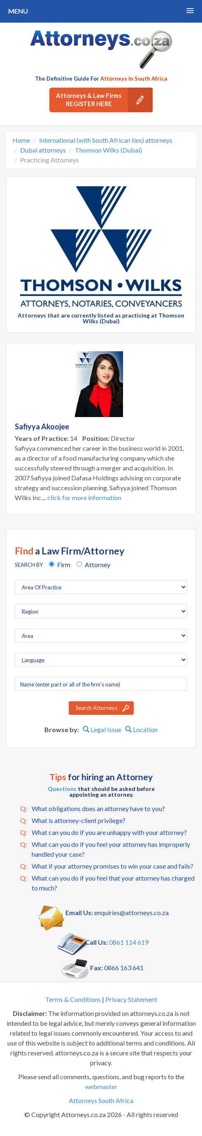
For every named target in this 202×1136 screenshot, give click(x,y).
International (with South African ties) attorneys (105, 140)
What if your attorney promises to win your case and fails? (106, 866)
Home (21, 140)
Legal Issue (102, 729)
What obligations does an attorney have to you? (92, 809)
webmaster (101, 1086)
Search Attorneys (96, 708)
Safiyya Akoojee (42, 426)
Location (141, 729)
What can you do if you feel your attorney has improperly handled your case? (105, 848)
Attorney (97, 564)
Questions (62, 788)
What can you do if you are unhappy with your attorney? (103, 832)
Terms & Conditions (73, 999)
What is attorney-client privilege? (72, 820)
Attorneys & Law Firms (104, 100)
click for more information (84, 497)
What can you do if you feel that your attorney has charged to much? (107, 882)
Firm (63, 564)
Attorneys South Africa (101, 1100)
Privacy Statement (131, 999)
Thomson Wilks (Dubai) (108, 150)
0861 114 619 (129, 942)
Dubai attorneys (43, 150)
